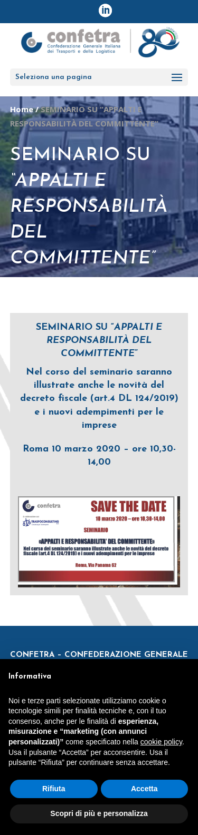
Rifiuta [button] (53, 788)
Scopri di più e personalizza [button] (98, 813)
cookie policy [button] (161, 742)
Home (21, 109)
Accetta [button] (144, 788)
